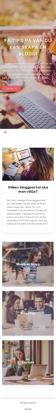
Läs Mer (11, 88)
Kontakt (28, 409)
